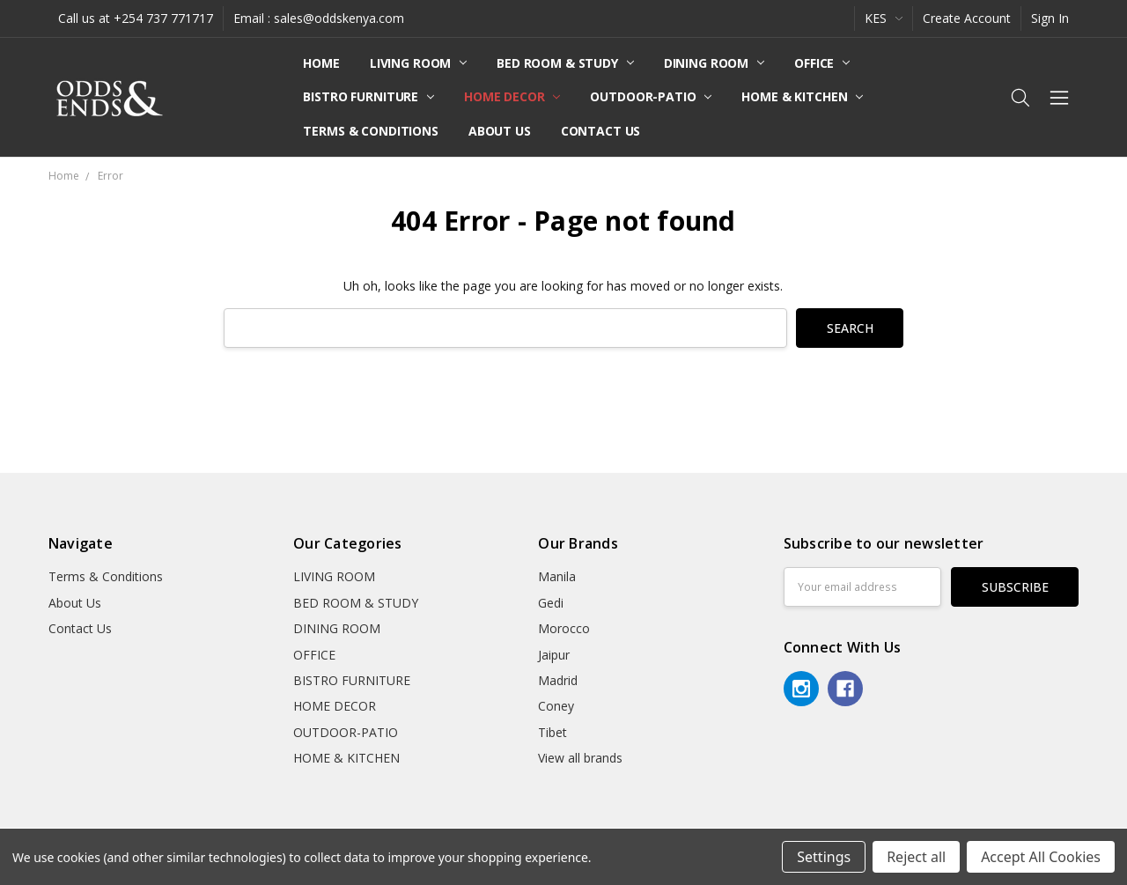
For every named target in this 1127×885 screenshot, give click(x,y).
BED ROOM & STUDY (565, 63)
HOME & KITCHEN (802, 96)
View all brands (580, 757)
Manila (557, 576)
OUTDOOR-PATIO (650, 96)
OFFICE (822, 63)
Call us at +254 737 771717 (135, 18)
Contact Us (601, 130)
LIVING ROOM (418, 63)
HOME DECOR (512, 96)
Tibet (552, 732)
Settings (824, 857)
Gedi (551, 602)
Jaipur (554, 654)
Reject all (916, 857)
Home (321, 63)
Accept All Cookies (1041, 857)
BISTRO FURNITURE (368, 96)
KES (883, 18)
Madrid (558, 680)
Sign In (1050, 18)
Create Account (967, 18)
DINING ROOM (714, 63)
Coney (556, 705)
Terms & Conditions (370, 130)
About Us (499, 130)
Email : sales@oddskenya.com (318, 18)
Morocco (564, 628)
